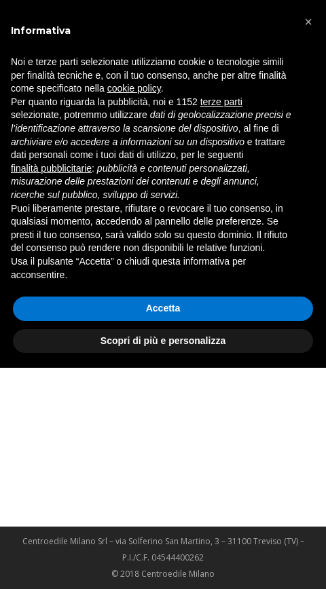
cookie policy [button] (134, 88)
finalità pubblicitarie (51, 168)
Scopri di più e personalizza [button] (163, 340)
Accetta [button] (163, 308)
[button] (308, 22)
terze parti (221, 101)
